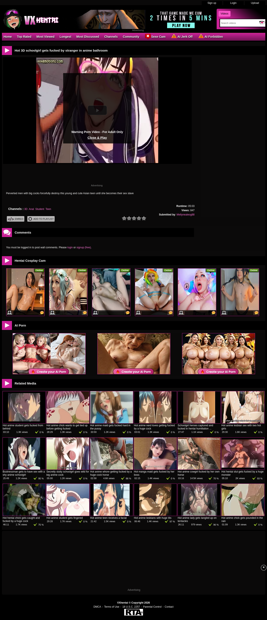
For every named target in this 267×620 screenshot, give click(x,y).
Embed (15, 219)
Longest (65, 36)
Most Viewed (45, 36)
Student (39, 209)
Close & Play (97, 137)
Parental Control (152, 606)
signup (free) (83, 247)
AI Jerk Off (182, 36)
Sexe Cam (154, 36)
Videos (224, 13)
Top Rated (24, 36)
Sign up (211, 2)
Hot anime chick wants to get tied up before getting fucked (67, 427)
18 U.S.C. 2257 (131, 606)
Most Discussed (87, 36)
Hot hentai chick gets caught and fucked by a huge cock (21, 519)
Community (131, 36)
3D (25, 209)
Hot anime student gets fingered (65, 517)
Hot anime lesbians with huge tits (152, 517)
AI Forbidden (210, 36)
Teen (48, 209)
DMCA (97, 606)
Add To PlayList (41, 219)
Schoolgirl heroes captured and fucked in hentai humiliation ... (195, 427)
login (70, 247)
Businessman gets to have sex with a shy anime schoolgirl (24, 473)
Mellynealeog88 (185, 214)
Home (8, 36)
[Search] (238, 23)
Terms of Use (111, 606)
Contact (169, 606)
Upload (255, 2)
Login (233, 2)
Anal (31, 209)
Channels (111, 36)
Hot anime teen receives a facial (108, 517)
